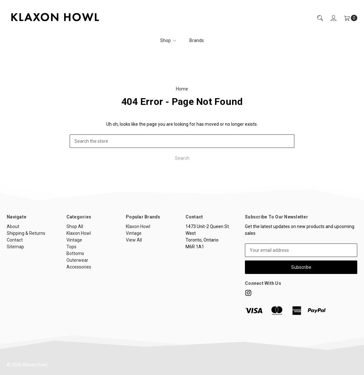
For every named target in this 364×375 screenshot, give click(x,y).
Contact (15, 240)
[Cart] (346, 18)
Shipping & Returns (26, 233)
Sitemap (15, 246)
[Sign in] (329, 18)
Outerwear (77, 260)
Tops (71, 246)
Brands (196, 40)
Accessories (78, 266)
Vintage (74, 240)
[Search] (316, 18)
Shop (168, 40)
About (13, 226)
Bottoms (75, 253)
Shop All (74, 226)
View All (134, 240)
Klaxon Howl (78, 233)
